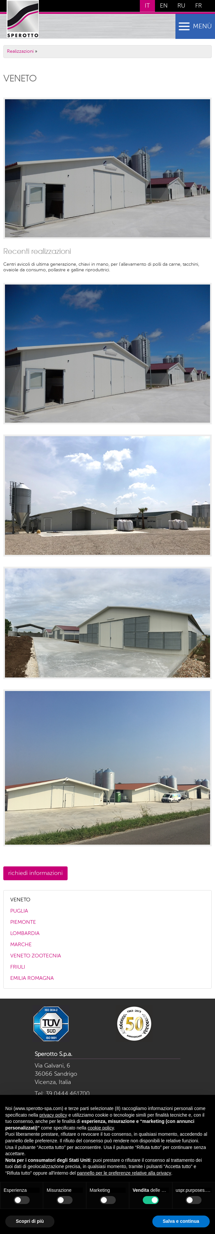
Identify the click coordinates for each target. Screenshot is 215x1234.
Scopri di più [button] (30, 1221)
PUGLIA (19, 911)
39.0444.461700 (68, 1094)
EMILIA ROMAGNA (32, 978)
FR (198, 6)
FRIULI (17, 967)
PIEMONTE (23, 922)
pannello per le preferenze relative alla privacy (124, 1173)
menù (202, 26)
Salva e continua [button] (181, 1221)
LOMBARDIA (25, 933)
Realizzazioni (20, 51)
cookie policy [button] (101, 1127)
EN (164, 6)
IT (147, 6)
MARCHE (21, 945)
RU (181, 6)
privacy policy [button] (53, 1115)
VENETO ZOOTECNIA (35, 956)
